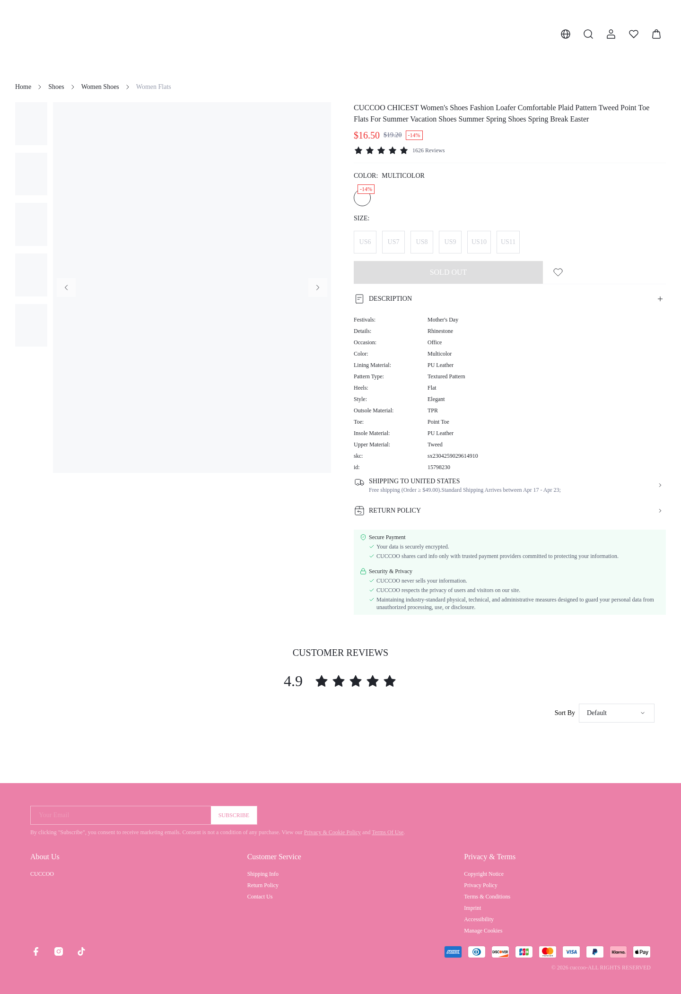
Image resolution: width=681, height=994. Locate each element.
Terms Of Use (387, 832)
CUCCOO (42, 874)
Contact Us (260, 896)
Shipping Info (263, 874)
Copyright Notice (484, 874)
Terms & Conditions (487, 896)
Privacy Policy (480, 885)
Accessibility (479, 919)
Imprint (472, 908)
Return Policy (263, 885)
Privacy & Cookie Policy (332, 832)
